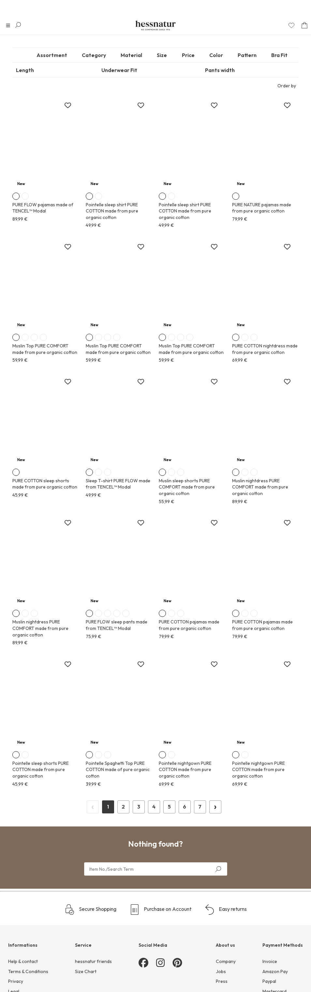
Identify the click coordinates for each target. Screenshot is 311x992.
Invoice (269, 978)
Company (226, 978)
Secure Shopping (90, 926)
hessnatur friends (93, 978)
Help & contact (23, 978)
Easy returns (225, 926)
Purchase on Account (160, 926)
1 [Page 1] (154, 823)
